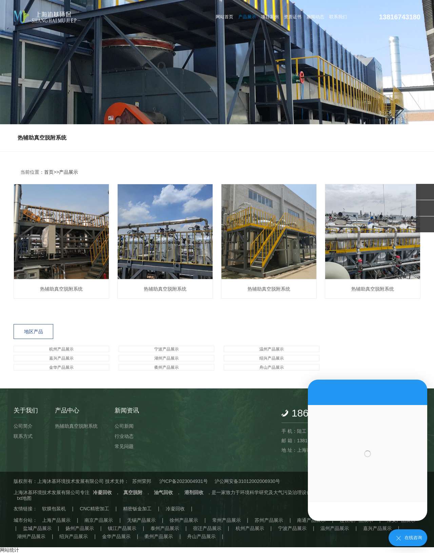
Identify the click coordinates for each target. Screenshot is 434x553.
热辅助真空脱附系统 (42, 138)
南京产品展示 (98, 520)
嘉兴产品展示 (61, 358)
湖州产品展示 (166, 358)
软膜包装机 (54, 508)
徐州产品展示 (184, 520)
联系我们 (338, 16)
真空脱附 (132, 492)
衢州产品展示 (166, 367)
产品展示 (247, 16)
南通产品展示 (311, 520)
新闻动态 (315, 16)
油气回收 (163, 492)
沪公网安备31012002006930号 (247, 481)
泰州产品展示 (165, 528)
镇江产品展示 (122, 528)
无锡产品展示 (141, 520)
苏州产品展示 (269, 520)
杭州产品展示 (61, 349)
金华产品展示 (61, 367)
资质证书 (292, 16)
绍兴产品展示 (271, 358)
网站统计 (9, 550)
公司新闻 (124, 426)
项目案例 (270, 16)
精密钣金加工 (137, 508)
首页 (49, 172)
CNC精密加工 (94, 508)
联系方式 (23, 436)
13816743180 (399, 17)
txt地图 (24, 498)
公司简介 (23, 426)
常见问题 (124, 446)
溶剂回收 (193, 492)
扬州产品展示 (79, 528)
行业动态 (124, 436)
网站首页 (224, 16)
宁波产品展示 (166, 349)
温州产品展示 (271, 349)
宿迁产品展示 (207, 528)
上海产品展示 (56, 520)
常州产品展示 (226, 520)
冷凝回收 (102, 492)
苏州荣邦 (141, 481)
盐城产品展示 (37, 528)
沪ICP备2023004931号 (183, 481)
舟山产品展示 (271, 367)
